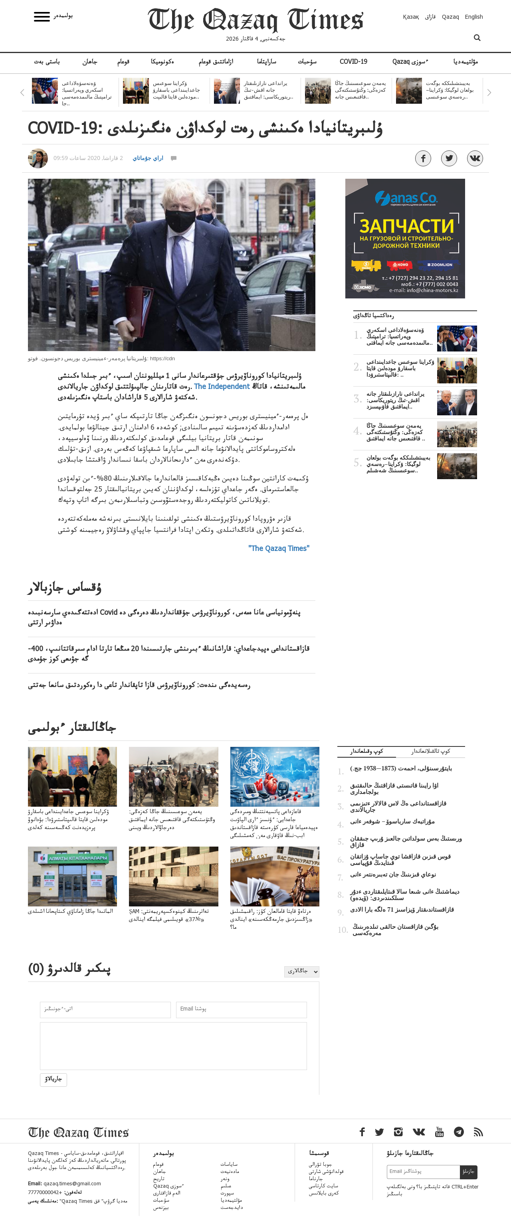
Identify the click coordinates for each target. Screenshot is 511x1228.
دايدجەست (232, 1208)
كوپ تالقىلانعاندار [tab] (430, 752)
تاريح (158, 1179)
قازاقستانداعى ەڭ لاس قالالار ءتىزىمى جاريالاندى (398, 806)
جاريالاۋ (53, 1080)
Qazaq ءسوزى (410, 63)
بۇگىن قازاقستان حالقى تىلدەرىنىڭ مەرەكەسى (395, 930)
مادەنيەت (230, 1172)
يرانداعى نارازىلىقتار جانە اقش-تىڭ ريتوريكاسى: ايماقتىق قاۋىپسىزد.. (421, 400)
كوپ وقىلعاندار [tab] (366, 752)
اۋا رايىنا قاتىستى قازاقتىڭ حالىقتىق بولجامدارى (394, 788)
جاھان (89, 63)
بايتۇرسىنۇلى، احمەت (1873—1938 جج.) (401, 768)
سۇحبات (307, 63)
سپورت (227, 1194)
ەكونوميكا (162, 63)
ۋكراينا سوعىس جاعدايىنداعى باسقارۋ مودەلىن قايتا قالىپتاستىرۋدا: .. (421, 368)
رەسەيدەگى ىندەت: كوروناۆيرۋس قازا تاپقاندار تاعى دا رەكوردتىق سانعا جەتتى (139, 686)
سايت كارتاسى (323, 1186)
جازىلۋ (469, 1172)
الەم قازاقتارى (166, 1194)
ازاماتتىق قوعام (216, 63)
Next (489, 93)
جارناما (316, 1179)
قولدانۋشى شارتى (326, 1172)
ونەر (225, 1179)
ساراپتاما (266, 63)
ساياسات (229, 1165)
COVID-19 (353, 63)
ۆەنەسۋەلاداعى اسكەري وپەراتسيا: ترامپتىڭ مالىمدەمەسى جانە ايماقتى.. (421, 336)
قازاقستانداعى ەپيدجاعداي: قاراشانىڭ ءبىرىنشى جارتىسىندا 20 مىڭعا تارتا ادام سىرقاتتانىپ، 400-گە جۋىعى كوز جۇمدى (169, 655)
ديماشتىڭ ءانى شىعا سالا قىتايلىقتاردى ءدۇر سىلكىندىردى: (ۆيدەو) (405, 894)
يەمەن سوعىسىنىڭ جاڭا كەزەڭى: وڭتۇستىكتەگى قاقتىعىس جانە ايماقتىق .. (421, 432)
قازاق (430, 18)
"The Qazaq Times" (278, 550)
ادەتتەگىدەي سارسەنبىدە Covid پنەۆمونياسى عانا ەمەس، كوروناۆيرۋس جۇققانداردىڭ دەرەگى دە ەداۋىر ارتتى (164, 618)
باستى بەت (47, 63)
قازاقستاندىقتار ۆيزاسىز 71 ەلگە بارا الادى (402, 909)
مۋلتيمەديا (465, 63)
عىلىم (226, 1186)
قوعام (123, 63)
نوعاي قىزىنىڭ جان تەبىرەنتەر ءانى (393, 874)
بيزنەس (161, 1208)
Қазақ (411, 18)
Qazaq (450, 18)
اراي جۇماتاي (148, 158)
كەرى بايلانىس (324, 1194)
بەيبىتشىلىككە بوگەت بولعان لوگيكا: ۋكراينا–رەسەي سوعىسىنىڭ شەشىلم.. (421, 464)
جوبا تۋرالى (320, 1165)
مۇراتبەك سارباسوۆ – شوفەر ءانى (392, 821)
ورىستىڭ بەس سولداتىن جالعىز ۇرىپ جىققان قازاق (406, 841)
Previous (22, 93)
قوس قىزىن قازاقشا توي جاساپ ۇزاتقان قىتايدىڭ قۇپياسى (400, 859)
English (474, 18)
